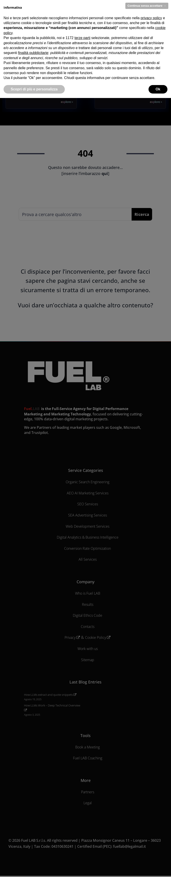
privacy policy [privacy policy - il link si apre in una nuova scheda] (151, 18)
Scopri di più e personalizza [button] (34, 89)
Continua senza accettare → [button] (147, 5)
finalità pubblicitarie (33, 53)
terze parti (82, 38)
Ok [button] (158, 89)
